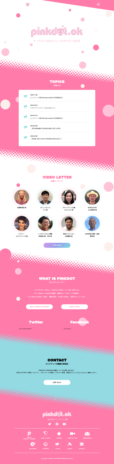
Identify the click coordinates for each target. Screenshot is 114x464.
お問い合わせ (57, 382)
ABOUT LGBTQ (74, 306)
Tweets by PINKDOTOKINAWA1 (25, 328)
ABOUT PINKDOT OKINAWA (39, 306)
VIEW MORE (57, 245)
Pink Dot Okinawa (67, 328)
